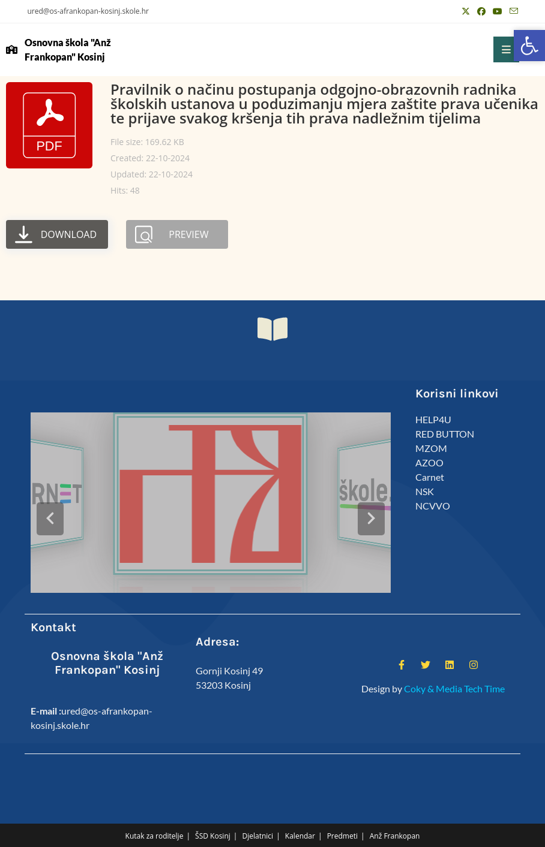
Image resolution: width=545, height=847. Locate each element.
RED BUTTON (444, 433)
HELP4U (433, 419)
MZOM (431, 448)
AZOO (429, 462)
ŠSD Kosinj (212, 818)
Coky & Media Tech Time (454, 670)
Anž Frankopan (395, 818)
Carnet (429, 477)
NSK (424, 491)
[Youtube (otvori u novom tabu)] (497, 11)
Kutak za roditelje (154, 818)
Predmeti (342, 818)
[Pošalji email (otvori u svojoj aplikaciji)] (512, 11)
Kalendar (300, 818)
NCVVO (432, 505)
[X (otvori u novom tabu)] (466, 11)
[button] (529, 45)
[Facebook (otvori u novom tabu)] (481, 11)
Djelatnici (258, 818)
